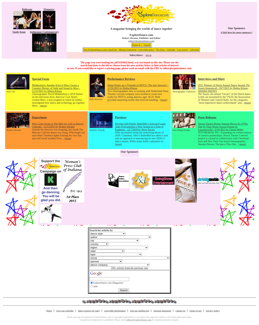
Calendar (171, 49)
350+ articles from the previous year (129, 268)
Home (135, 44)
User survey (182, 49)
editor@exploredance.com (177, 68)
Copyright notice (146, 49)
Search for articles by (101, 230)
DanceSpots (39, 117)
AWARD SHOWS (207, 91)
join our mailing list (139, 310)
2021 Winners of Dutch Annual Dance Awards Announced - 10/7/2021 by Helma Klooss (224, 87)
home (49, 310)
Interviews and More (211, 79)
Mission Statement (127, 49)
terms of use (195, 310)
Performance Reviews (121, 79)
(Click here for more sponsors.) (236, 32)
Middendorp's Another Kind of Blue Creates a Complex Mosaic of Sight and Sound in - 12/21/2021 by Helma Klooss (56, 88)
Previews (120, 117)
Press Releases (207, 117)
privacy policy (213, 310)
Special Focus (40, 79)
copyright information (114, 310)
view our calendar (65, 310)
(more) (43, 105)
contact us (180, 310)
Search (147, 44)
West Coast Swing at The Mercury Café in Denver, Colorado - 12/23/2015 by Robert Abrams (58, 125)
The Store (160, 49)
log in (148, 55)
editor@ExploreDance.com (141, 41)
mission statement (162, 310)
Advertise (194, 49)
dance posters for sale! (89, 310)
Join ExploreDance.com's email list (100, 49)
